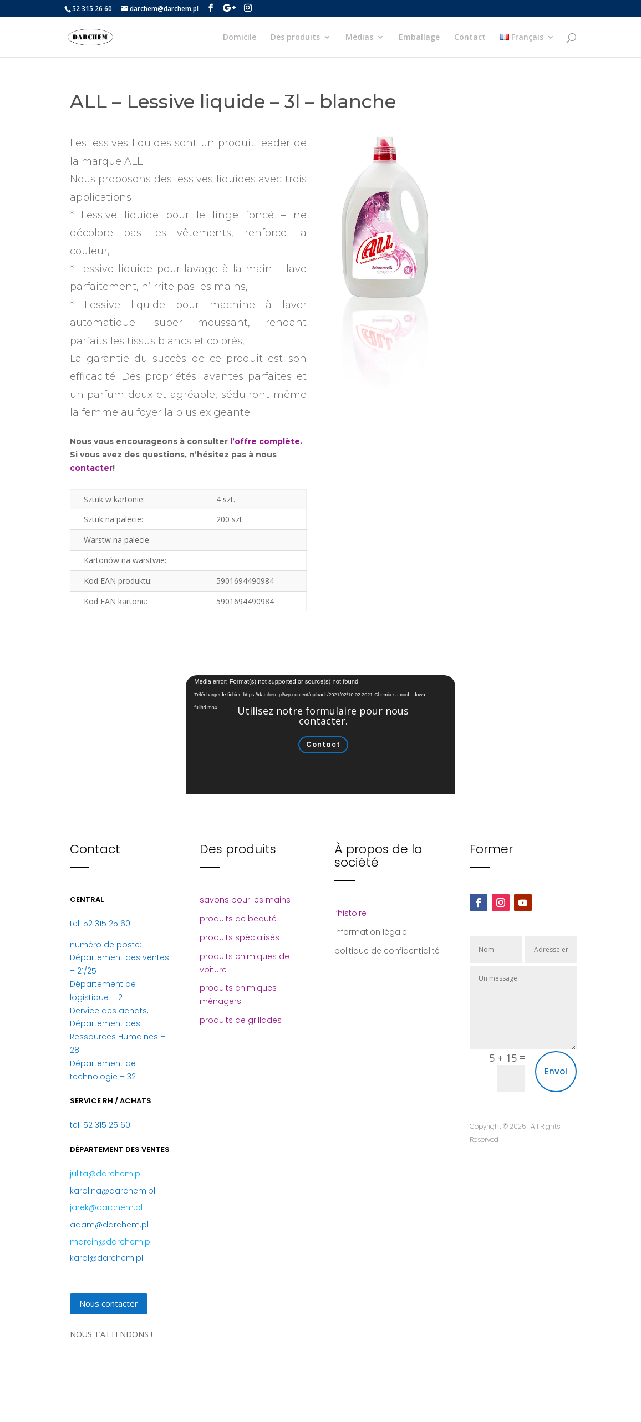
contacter (91, 468)
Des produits (295, 37)
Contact (470, 37)
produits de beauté (238, 918)
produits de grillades (241, 1020)
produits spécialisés (239, 937)
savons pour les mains (245, 899)
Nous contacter (108, 1303)
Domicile (239, 37)
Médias (359, 37)
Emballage (419, 37)
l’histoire (350, 913)
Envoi (556, 1071)
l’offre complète (265, 441)
